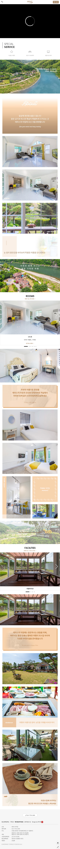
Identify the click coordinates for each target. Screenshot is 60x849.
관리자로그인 (27, 822)
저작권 (12, 822)
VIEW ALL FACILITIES (30, 550)
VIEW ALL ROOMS (30, 299)
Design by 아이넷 (37, 822)
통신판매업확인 (5, 822)
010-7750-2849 (30, 815)
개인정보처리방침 (19, 822)
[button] (26, 346)
